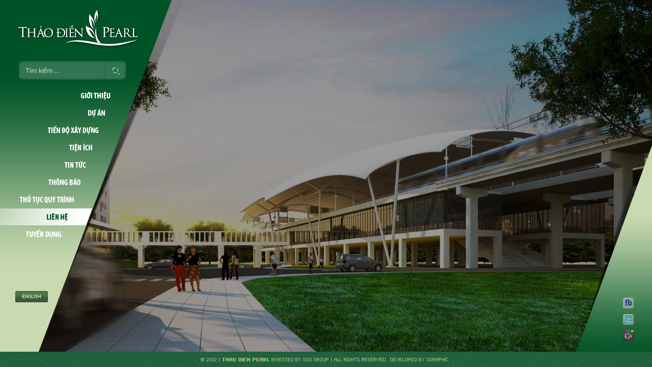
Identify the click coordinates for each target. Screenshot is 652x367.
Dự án (66, 113)
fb (628, 302)
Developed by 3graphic (418, 359)
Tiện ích (59, 147)
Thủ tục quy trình (49, 199)
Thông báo (52, 182)
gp (628, 335)
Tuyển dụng (43, 234)
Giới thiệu (69, 95)
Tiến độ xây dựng (62, 130)
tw (628, 319)
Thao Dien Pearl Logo (85, 28)
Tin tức (56, 165)
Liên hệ (46, 217)
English (31, 263)
